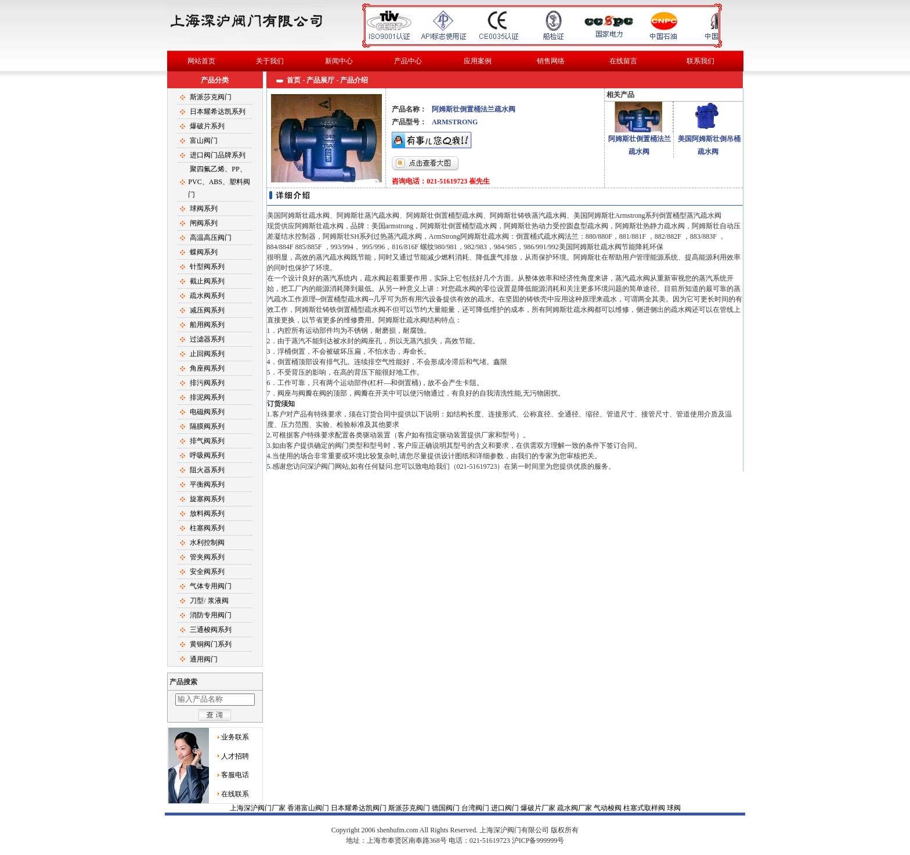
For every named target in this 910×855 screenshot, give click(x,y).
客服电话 (235, 775)
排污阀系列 (207, 383)
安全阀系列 (207, 571)
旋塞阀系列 (207, 499)
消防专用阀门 (211, 615)
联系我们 (700, 61)
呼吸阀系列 (207, 455)
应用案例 (478, 61)
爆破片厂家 (539, 808)
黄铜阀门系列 (211, 644)
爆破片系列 (207, 126)
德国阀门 (446, 808)
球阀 (455, 829)
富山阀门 (204, 140)
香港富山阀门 (309, 808)
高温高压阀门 (211, 237)
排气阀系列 (207, 441)
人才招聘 (235, 756)
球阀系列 (204, 208)
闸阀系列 (204, 223)
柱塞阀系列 (207, 528)
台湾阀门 (476, 808)
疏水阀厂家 (575, 808)
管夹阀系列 (207, 557)
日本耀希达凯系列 (217, 111)
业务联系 (235, 737)
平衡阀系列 (207, 484)
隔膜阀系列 (207, 426)
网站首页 (201, 61)
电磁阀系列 (207, 412)
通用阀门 (204, 659)
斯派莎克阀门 (211, 97)
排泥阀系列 (207, 397)
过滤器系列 (207, 339)
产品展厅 (320, 80)
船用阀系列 (207, 325)
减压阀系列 (207, 310)
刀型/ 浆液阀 (209, 601)
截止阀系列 (207, 281)
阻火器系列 (207, 470)
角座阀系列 (207, 368)
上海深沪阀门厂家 (258, 808)
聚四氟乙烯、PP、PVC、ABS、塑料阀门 (219, 182)
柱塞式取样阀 (645, 808)
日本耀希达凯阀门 (359, 808)
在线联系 (235, 794)
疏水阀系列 (207, 296)
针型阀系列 (207, 267)
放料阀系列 (207, 513)
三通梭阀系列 (211, 630)
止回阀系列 (207, 354)
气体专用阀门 (211, 586)
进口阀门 (506, 808)
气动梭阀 (608, 808)
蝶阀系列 (204, 252)
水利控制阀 (207, 542)
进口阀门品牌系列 (217, 155)
